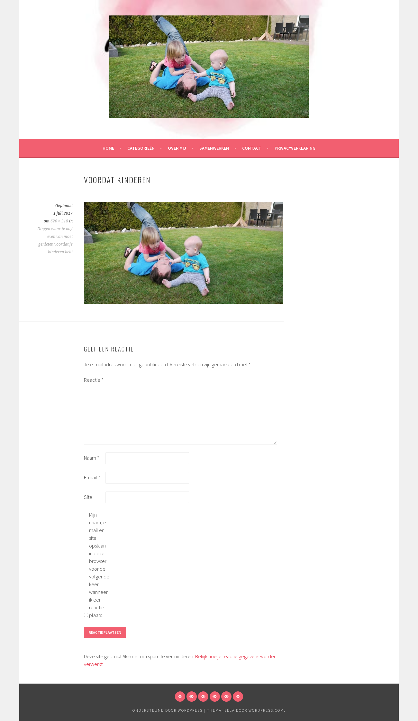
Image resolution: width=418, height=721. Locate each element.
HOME (108, 148)
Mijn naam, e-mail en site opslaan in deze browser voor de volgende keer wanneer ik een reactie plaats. (99, 564)
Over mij (177, 148)
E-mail (92, 477)
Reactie (94, 380)
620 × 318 (59, 221)
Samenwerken (214, 148)
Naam (91, 457)
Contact (251, 148)
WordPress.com (266, 710)
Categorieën (141, 148)
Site (88, 497)
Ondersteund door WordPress (167, 710)
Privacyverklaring (295, 148)
